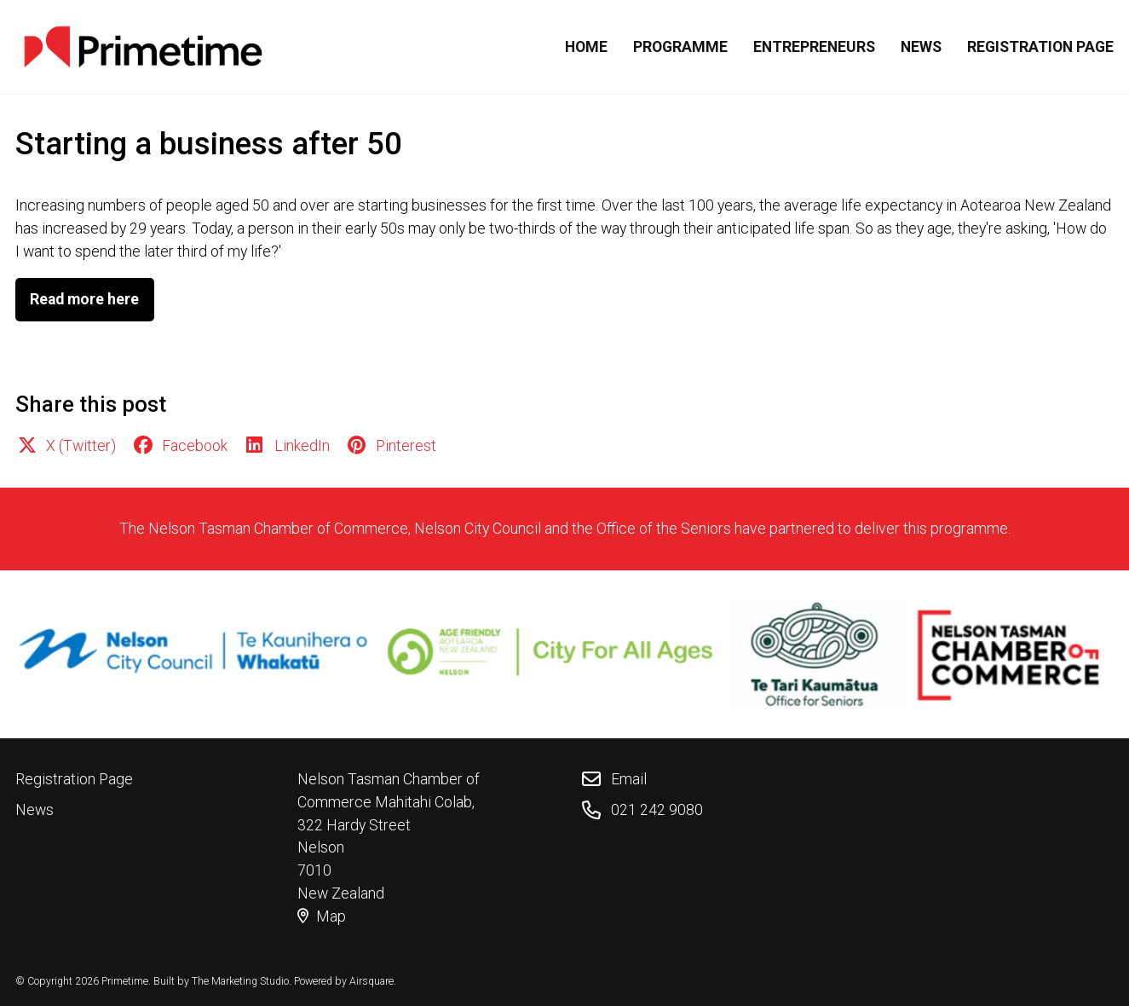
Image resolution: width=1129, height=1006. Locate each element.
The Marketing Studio (240, 981)
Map (321, 916)
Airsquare (371, 981)
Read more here (84, 299)
